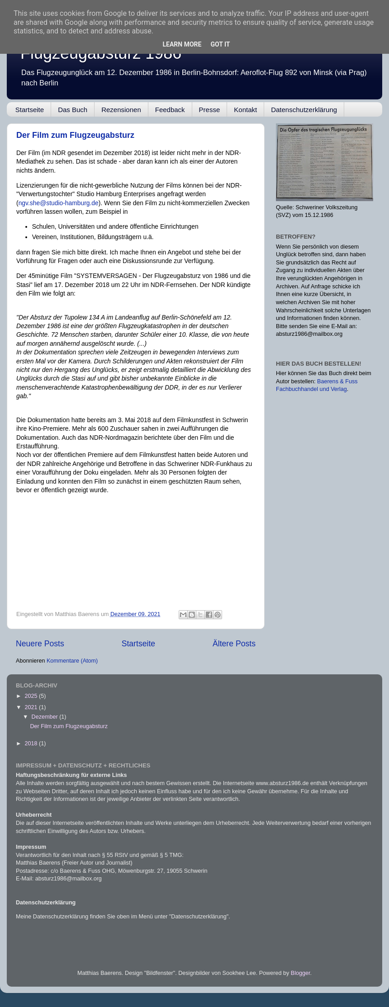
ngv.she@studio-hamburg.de (59, 203)
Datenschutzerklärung (304, 109)
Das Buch (72, 109)
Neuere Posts (40, 643)
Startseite (29, 109)
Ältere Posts (234, 643)
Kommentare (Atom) (72, 661)
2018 (31, 743)
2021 (31, 707)
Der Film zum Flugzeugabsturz (75, 135)
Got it (220, 44)
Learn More (181, 44)
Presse (209, 109)
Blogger (300, 973)
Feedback (170, 109)
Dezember (46, 717)
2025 (31, 696)
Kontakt (245, 109)
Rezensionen (121, 109)
